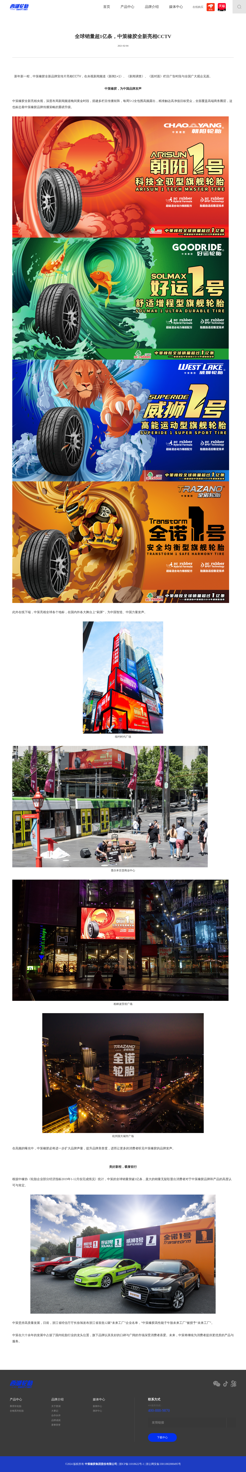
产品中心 (127, 7)
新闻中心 (97, 1406)
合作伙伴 (56, 1415)
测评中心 (97, 1410)
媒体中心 (176, 7)
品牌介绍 (152, 7)
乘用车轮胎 (15, 1406)
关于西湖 (56, 1406)
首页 (106, 7)
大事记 (54, 1410)
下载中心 (162, 1437)
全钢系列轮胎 (17, 1410)
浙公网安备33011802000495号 (163, 1464)
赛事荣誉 (56, 1425)
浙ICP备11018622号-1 (131, 1464)
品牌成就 (56, 1420)
